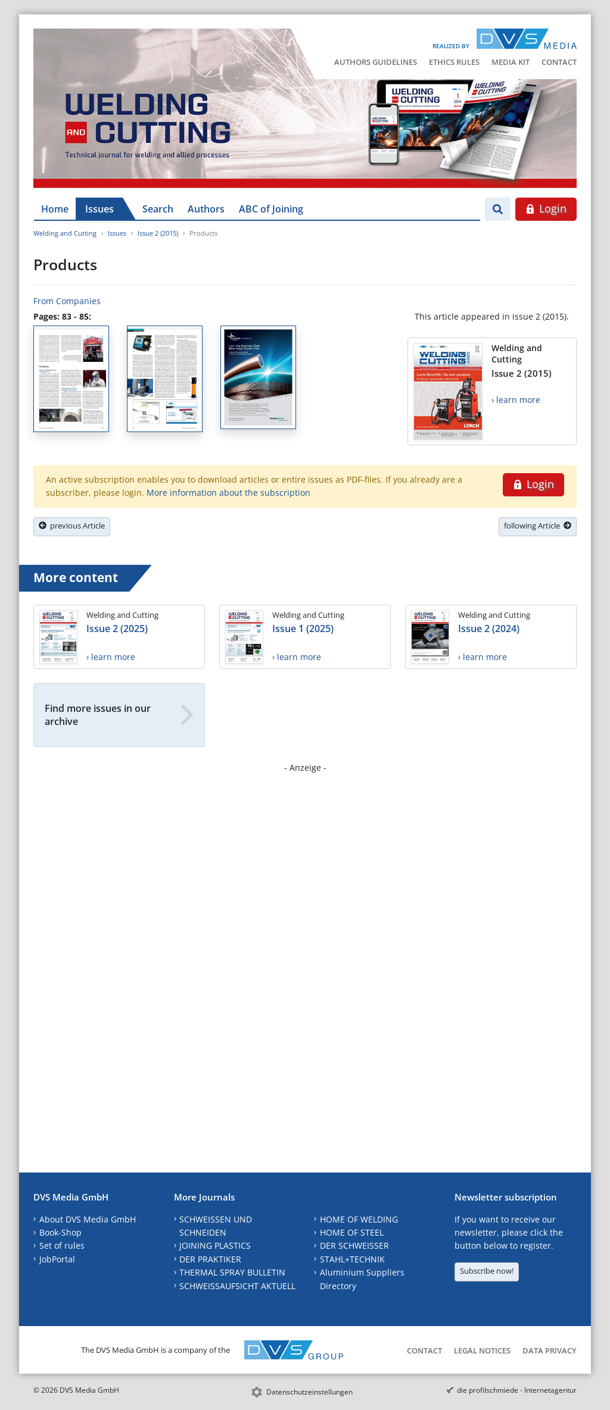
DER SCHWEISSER (354, 1245)
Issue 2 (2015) (158, 233)
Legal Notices (482, 1350)
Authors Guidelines (375, 62)
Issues (99, 208)
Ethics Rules (454, 62)
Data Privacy (549, 1350)
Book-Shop (60, 1232)
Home (55, 208)
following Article (537, 525)
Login (546, 208)
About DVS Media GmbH (87, 1219)
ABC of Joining (271, 208)
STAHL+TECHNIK (352, 1259)
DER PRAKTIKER (210, 1259)
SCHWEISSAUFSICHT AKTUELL (237, 1286)
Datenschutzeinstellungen (309, 1392)
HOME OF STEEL (352, 1232)
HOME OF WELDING (359, 1219)
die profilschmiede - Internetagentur (517, 1390)
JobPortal (57, 1259)
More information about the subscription (228, 492)
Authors (206, 208)
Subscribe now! (486, 1270)
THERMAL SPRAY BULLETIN (232, 1272)
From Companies (67, 301)
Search (157, 208)
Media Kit (510, 62)
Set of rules (62, 1245)
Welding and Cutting (65, 233)
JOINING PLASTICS (215, 1245)
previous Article (72, 525)
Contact (559, 62)
